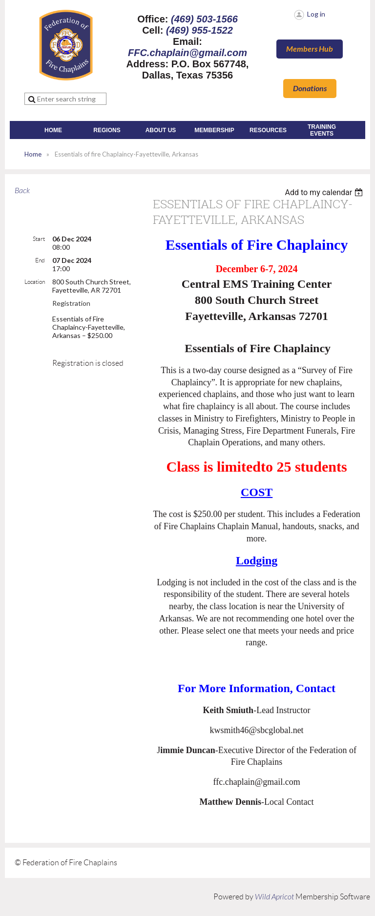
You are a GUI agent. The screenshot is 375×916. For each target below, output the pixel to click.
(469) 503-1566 (204, 19)
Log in (316, 14)
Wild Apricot (274, 897)
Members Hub (309, 49)
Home (33, 154)
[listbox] (325, 192)
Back (22, 190)
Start (39, 239)
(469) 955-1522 (199, 30)
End (40, 260)
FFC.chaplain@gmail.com (187, 52)
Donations (310, 88)
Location (34, 282)
